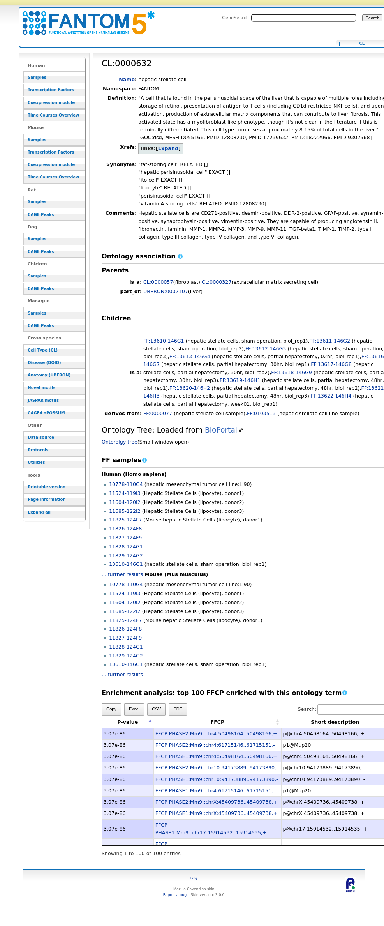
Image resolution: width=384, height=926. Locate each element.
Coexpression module (51, 103)
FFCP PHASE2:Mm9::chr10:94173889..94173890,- (216, 767)
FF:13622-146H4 (331, 396)
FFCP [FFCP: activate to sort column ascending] (218, 722)
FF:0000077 (157, 413)
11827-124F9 (125, 538)
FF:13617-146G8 (331, 364)
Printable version (46, 487)
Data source (41, 437)
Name (127, 79)
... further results (122, 574)
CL (362, 44)
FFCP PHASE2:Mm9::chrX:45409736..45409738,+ (216, 802)
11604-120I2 (125, 502)
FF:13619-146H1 (240, 380)
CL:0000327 (217, 282)
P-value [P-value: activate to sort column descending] (127, 722)
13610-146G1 (126, 564)
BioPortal (221, 430)
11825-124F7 (125, 520)
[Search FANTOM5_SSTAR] (303, 18)
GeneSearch (235, 17)
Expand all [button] (39, 512)
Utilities (36, 462)
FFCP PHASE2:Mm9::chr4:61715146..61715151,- (215, 745)
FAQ (193, 878)
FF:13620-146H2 (189, 388)
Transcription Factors (51, 90)
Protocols (38, 450)
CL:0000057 (158, 282)
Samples (37, 77)
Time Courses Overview (53, 115)
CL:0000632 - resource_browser (83, 18)
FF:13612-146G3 (265, 349)
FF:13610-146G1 (163, 341)
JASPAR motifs (43, 400)
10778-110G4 (126, 484)
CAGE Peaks (41, 214)
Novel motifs (41, 387)
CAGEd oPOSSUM (46, 413)
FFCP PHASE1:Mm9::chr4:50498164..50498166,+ (216, 756)
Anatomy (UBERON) (49, 375)
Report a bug (175, 894)
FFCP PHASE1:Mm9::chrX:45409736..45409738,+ (216, 813)
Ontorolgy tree (119, 442)
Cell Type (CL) (43, 350)
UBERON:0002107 (165, 291)
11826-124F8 (125, 529)
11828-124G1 (126, 547)
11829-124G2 (126, 555)
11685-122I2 (125, 511)
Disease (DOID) (44, 363)
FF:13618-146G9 (291, 372)
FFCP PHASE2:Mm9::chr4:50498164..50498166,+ (216, 734)
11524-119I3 (125, 493)
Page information (46, 499)
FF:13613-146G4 (189, 356)
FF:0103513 (261, 413)
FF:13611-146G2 (329, 341)
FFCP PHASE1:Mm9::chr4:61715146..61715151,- (215, 790)
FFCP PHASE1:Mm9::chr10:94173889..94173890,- (216, 779)
